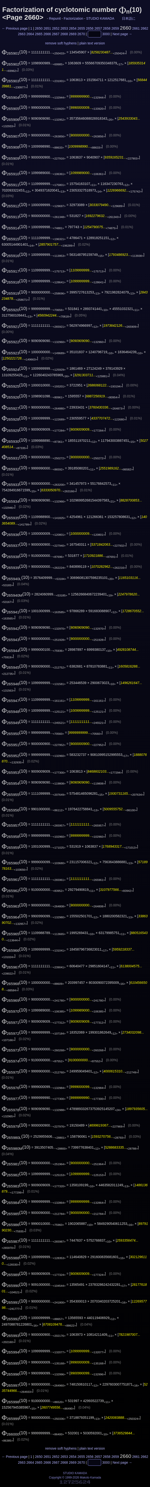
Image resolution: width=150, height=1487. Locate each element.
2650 (38, 28)
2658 (107, 28)
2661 (136, 28)
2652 (55, 28)
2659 (115, 28)
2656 (90, 28)
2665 (38, 34)
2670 (81, 34)
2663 (21, 34)
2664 (30, 34)
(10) (14, 51)
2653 (64, 28)
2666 (47, 34)
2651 (47, 28)
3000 (106, 34)
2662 (144, 28)
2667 (55, 34)
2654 (73, 28)
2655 (81, 28)
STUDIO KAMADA (100, 18)
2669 (72, 34)
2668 (64, 34)
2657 (98, 28)
